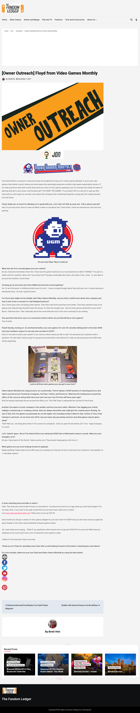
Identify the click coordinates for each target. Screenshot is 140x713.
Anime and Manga (31, 20)
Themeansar (86, 710)
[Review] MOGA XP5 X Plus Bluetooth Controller (19, 670)
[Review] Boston (115, 671)
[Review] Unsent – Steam (85, 671)
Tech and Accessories (75, 20)
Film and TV (47, 20)
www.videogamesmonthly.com (18, 513)
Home (4, 20)
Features (59, 20)
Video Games (15, 20)
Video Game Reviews (82, 664)
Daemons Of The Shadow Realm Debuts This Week (51, 670)
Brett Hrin (11, 79)
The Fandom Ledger (16, 699)
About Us (91, 20)
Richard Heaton (13, 662)
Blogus (76, 710)
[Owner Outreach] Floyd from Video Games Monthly (50, 73)
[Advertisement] (70, 48)
